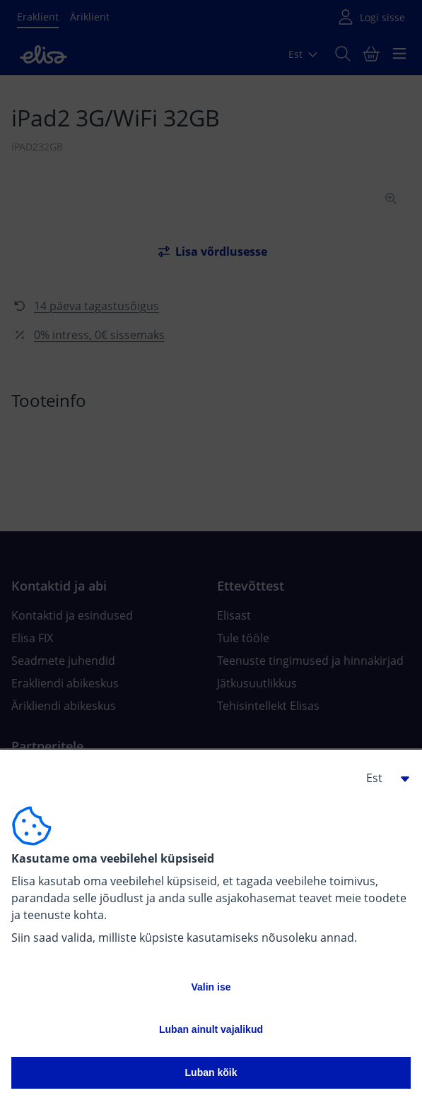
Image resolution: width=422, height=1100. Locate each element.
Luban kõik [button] (211, 1072)
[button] (382, 778)
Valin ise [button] (210, 987)
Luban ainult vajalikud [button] (211, 1029)
